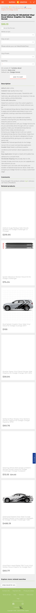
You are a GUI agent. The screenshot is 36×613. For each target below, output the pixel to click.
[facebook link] (13, 604)
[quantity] (18, 64)
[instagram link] (22, 604)
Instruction (30, 594)
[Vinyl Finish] (18, 56)
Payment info (17, 591)
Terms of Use (7, 594)
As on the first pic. (8, 28)
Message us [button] (34, 458)
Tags (18, 598)
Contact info (6, 591)
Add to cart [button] (18, 77)
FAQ (14, 594)
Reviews (21, 594)
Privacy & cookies (29, 591)
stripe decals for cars (8, 585)
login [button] (26, 181)
